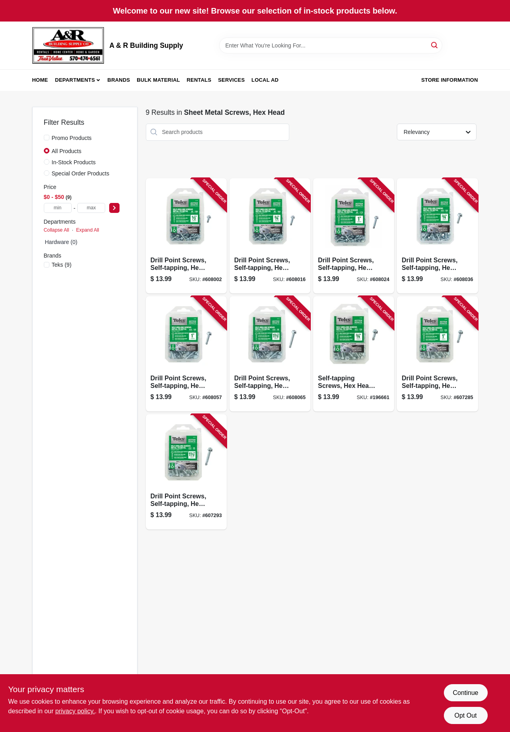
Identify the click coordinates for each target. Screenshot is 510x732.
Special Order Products (81, 173)
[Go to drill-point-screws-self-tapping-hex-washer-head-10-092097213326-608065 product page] (270, 353)
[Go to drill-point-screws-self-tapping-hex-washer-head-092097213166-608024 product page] (353, 235)
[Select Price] (114, 208)
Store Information (449, 80)
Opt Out (465, 715)
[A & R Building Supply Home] (68, 45)
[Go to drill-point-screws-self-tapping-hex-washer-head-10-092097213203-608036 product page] (437, 235)
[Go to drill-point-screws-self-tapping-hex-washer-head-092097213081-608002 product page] (186, 235)
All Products (67, 151)
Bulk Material (158, 80)
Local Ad (265, 80)
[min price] (58, 208)
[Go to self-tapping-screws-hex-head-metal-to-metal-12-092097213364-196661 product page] (353, 353)
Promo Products (72, 138)
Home (40, 80)
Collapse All (56, 230)
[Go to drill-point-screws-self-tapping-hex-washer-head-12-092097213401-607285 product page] (437, 353)
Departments (75, 80)
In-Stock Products (74, 162)
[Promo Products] (46, 137)
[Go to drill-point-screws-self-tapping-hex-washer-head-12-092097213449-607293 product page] (186, 471)
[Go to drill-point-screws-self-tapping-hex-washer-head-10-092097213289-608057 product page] (186, 353)
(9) (62, 265)
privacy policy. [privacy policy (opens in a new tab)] (75, 711)
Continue (465, 692)
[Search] (435, 44)
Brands (119, 80)
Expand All (87, 230)
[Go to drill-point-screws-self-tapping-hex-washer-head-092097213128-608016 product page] (270, 235)
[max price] (91, 208)
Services (231, 80)
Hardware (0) (61, 242)
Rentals (199, 80)
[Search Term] (330, 45)
